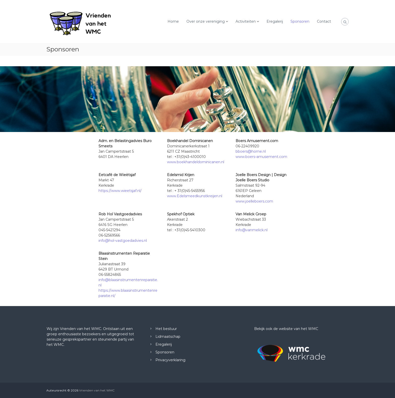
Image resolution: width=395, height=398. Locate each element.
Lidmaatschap (167, 336)
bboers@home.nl (251, 151)
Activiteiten (246, 21)
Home (173, 21)
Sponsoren (299, 21)
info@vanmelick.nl (252, 230)
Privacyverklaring (170, 360)
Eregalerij (275, 21)
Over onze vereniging (205, 21)
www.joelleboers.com (254, 201)
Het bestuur (166, 328)
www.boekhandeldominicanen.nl (195, 162)
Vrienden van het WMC (97, 390)
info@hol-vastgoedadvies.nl (122, 240)
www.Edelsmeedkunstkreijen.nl (194, 196)
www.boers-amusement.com (261, 156)
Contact (324, 21)
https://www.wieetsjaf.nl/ (120, 190)
